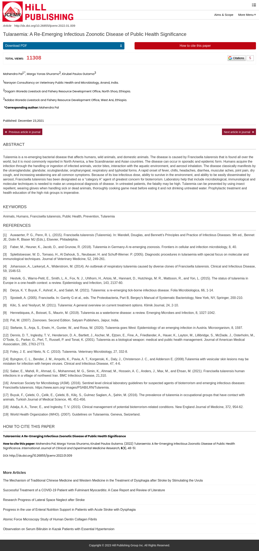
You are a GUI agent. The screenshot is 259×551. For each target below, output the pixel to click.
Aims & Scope (223, 14)
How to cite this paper (195, 45)
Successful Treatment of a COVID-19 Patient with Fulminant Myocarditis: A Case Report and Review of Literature (84, 490)
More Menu (246, 14)
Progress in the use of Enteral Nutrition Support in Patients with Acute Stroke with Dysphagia (69, 509)
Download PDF (16, 45)
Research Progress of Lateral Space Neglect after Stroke (44, 500)
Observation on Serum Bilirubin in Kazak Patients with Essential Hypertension (59, 529)
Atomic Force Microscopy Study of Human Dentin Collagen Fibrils (50, 519)
